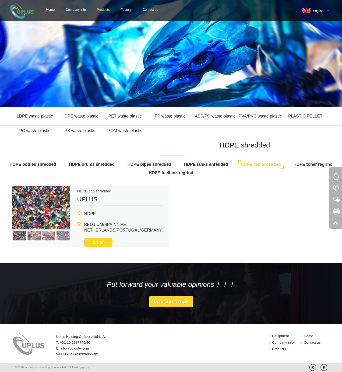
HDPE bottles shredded (33, 164)
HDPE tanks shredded (206, 164)
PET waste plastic (125, 116)
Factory (126, 9)
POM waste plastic (125, 130)
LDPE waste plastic (35, 116)
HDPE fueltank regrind (171, 172)
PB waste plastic (79, 130)
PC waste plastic (34, 130)
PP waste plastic (170, 116)
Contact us (150, 9)
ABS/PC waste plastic (215, 116)
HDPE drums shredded (92, 164)
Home (50, 9)
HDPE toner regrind (312, 164)
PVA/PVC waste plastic (260, 116)
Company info (76, 9)
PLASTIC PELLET (305, 116)
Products (103, 9)
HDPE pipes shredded (149, 164)
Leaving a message (171, 301)
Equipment (280, 336)
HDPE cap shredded (261, 164)
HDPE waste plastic (79, 116)
